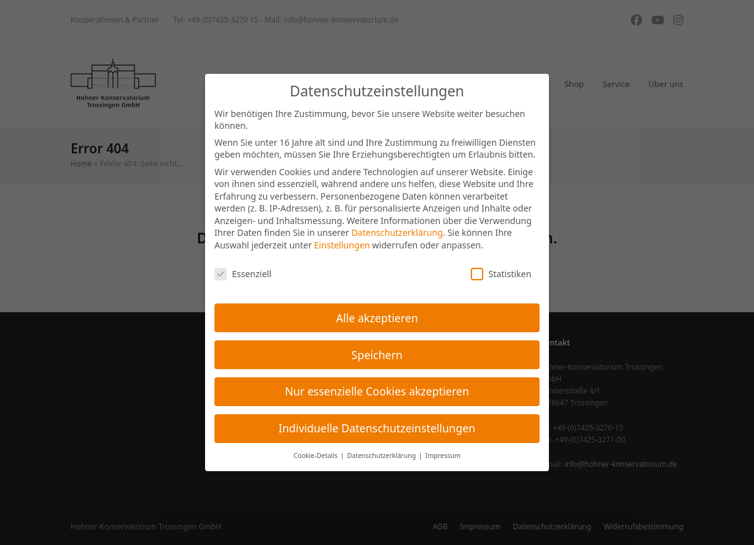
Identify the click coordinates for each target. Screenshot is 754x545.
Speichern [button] (377, 354)
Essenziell (242, 274)
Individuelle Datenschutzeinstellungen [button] (377, 427)
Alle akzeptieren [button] (377, 317)
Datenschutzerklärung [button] (382, 455)
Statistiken (501, 274)
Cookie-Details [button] (316, 455)
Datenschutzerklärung (397, 232)
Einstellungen (341, 245)
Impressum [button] (442, 455)
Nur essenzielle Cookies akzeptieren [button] (377, 391)
